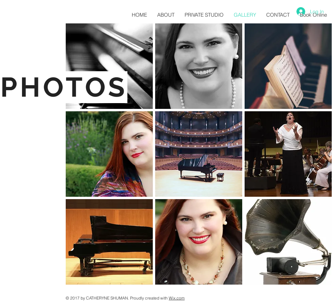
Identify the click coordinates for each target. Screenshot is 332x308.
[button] (109, 66)
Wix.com (177, 298)
